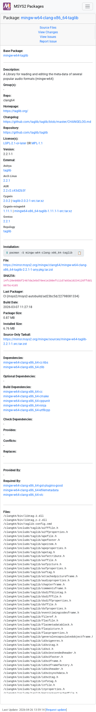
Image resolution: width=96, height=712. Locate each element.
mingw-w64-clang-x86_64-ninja (24, 405)
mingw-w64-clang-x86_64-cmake (26, 396)
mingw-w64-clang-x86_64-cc (22, 391)
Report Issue (48, 41)
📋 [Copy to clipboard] (79, 253)
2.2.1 (6, 180)
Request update (56, 709)
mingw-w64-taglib (15, 55)
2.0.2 (6, 201)
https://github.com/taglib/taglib (25, 132)
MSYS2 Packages (23, 6)
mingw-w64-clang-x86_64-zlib (23, 367)
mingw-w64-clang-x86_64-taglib (49, 17)
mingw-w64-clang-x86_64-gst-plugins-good (33, 485)
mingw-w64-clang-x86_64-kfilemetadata (31, 490)
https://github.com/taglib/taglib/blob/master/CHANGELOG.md (47, 122)
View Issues (48, 37)
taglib (7, 170)
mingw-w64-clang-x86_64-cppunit (26, 401)
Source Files (48, 27)
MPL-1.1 (37, 143)
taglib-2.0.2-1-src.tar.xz (28, 201)
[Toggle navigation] (87, 6)
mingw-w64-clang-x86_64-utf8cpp (26, 410)
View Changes (48, 32)
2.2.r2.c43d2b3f (14, 190)
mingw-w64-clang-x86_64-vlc (23, 495)
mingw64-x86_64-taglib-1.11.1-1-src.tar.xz (43, 211)
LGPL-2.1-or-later (14, 143)
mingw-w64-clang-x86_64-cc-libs (25, 362)
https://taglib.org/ (15, 111)
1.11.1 (7, 211)
